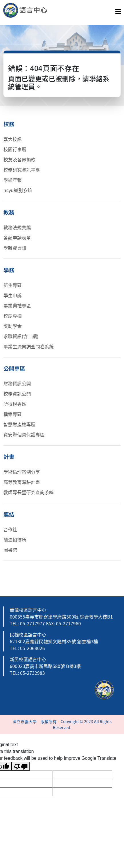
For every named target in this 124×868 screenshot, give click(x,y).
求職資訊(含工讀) (20, 336)
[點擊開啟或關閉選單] (118, 10)
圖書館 (10, 550)
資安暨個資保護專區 (24, 434)
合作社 (10, 529)
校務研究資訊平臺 (21, 169)
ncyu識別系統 (17, 190)
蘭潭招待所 (14, 539)
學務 (8, 270)
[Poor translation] (21, 766)
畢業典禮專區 (17, 305)
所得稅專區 (14, 403)
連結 (8, 514)
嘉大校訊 (12, 139)
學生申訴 (12, 295)
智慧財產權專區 (19, 424)
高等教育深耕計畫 (21, 482)
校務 (8, 124)
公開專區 (14, 368)
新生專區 (12, 285)
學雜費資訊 (14, 247)
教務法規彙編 (17, 227)
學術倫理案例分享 (21, 471)
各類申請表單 (17, 237)
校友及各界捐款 (19, 159)
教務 (8, 212)
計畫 (8, 457)
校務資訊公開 (17, 393)
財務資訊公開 (17, 383)
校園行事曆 (14, 149)
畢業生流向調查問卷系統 (28, 346)
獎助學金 (12, 326)
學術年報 (12, 180)
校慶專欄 (12, 315)
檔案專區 (12, 414)
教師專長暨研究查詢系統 (28, 492)
